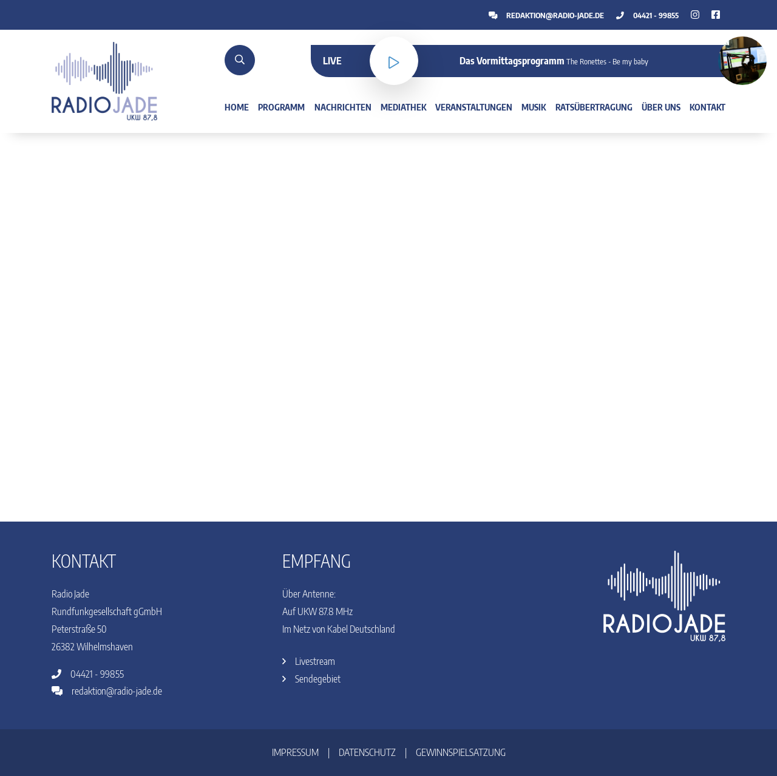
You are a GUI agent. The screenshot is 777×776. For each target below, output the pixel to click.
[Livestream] (394, 60)
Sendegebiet (311, 679)
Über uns (661, 106)
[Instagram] (715, 15)
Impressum (295, 752)
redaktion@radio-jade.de (546, 15)
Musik (533, 106)
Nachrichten (343, 106)
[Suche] (240, 60)
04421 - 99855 (647, 15)
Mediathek (403, 106)
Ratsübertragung (594, 106)
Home (237, 106)
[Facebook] (695, 15)
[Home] (104, 80)
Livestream (308, 661)
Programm (281, 106)
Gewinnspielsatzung (461, 752)
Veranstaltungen (473, 106)
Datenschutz (367, 752)
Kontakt (707, 106)
